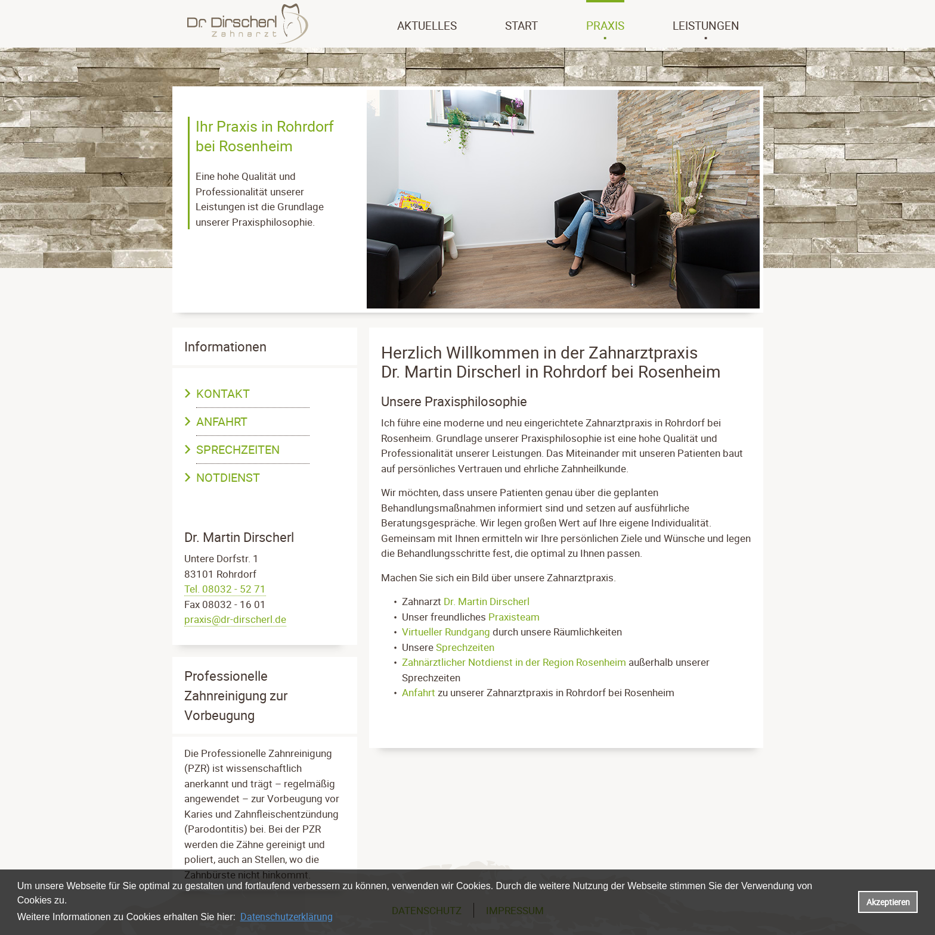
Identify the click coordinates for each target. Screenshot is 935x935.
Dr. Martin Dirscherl (487, 601)
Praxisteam (514, 617)
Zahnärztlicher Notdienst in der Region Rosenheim (514, 662)
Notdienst (228, 477)
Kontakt (223, 393)
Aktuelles (427, 25)
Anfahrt (221, 421)
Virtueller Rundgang (446, 631)
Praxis (605, 25)
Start (521, 25)
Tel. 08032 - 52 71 (225, 589)
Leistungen (706, 25)
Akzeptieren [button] (888, 902)
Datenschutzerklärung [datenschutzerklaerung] (286, 916)
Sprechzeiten (238, 449)
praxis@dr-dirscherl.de (235, 619)
